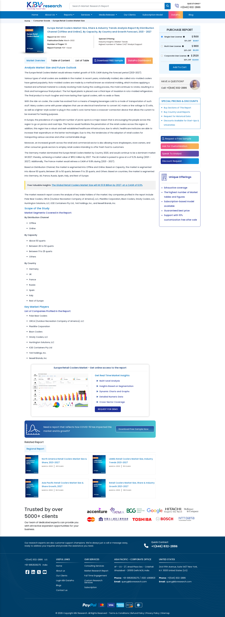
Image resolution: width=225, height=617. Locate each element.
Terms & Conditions (119, 613)
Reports (68, 14)
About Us (50, 14)
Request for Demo (108, 409)
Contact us (61, 590)
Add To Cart (180, 67)
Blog (191, 14)
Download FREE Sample (108, 60)
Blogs (58, 585)
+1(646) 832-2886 (190, 7)
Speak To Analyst (172, 153)
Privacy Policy (152, 613)
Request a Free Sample (176, 138)
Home (35, 14)
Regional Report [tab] (35, 448)
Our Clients (130, 14)
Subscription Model (152, 14)
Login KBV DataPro (65, 580)
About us (60, 571)
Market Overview (36, 60)
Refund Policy (137, 613)
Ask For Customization (174, 146)
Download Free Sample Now (133, 429)
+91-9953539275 (33, 564)
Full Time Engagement (95, 576)
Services (86, 14)
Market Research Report (96, 571)
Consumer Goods (41, 20)
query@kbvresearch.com (134, 581)
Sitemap (165, 613)
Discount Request (172, 161)
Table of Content (60, 60)
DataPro (175, 14)
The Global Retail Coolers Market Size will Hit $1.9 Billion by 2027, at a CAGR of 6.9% (97, 185)
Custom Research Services (93, 581)
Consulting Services (94, 566)
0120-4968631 (148, 577)
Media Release (107, 14)
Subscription (90, 587)
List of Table (82, 60)
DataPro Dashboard (139, 60)
